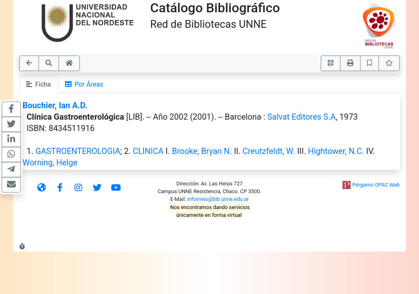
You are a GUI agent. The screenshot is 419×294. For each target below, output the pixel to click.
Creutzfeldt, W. (269, 151)
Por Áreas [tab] (84, 84)
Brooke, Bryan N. (202, 151)
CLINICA (148, 151)
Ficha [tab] (38, 84)
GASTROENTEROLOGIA (77, 151)
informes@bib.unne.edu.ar (218, 199)
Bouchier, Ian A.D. (55, 105)
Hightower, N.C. (336, 151)
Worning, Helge (50, 162)
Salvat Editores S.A (301, 117)
